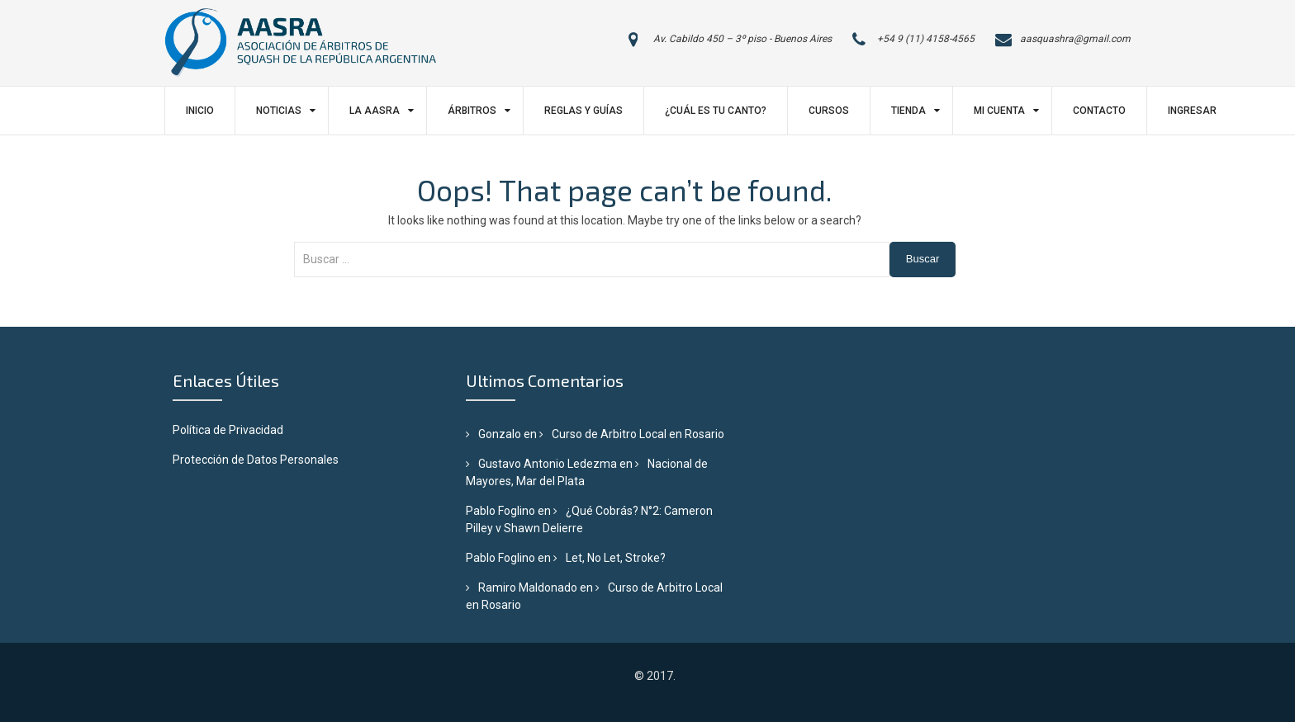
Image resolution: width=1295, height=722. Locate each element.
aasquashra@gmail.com (1075, 39)
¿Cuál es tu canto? (715, 110)
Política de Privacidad (228, 430)
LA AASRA (374, 110)
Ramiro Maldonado (527, 587)
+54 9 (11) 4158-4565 (926, 39)
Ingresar (1192, 110)
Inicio (200, 110)
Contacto (1099, 110)
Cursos (829, 110)
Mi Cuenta (999, 110)
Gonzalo (499, 434)
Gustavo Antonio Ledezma (547, 463)
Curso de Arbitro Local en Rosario (638, 434)
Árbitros (472, 110)
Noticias (278, 110)
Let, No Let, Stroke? (616, 557)
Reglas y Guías (583, 110)
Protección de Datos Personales (256, 459)
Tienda (908, 110)
